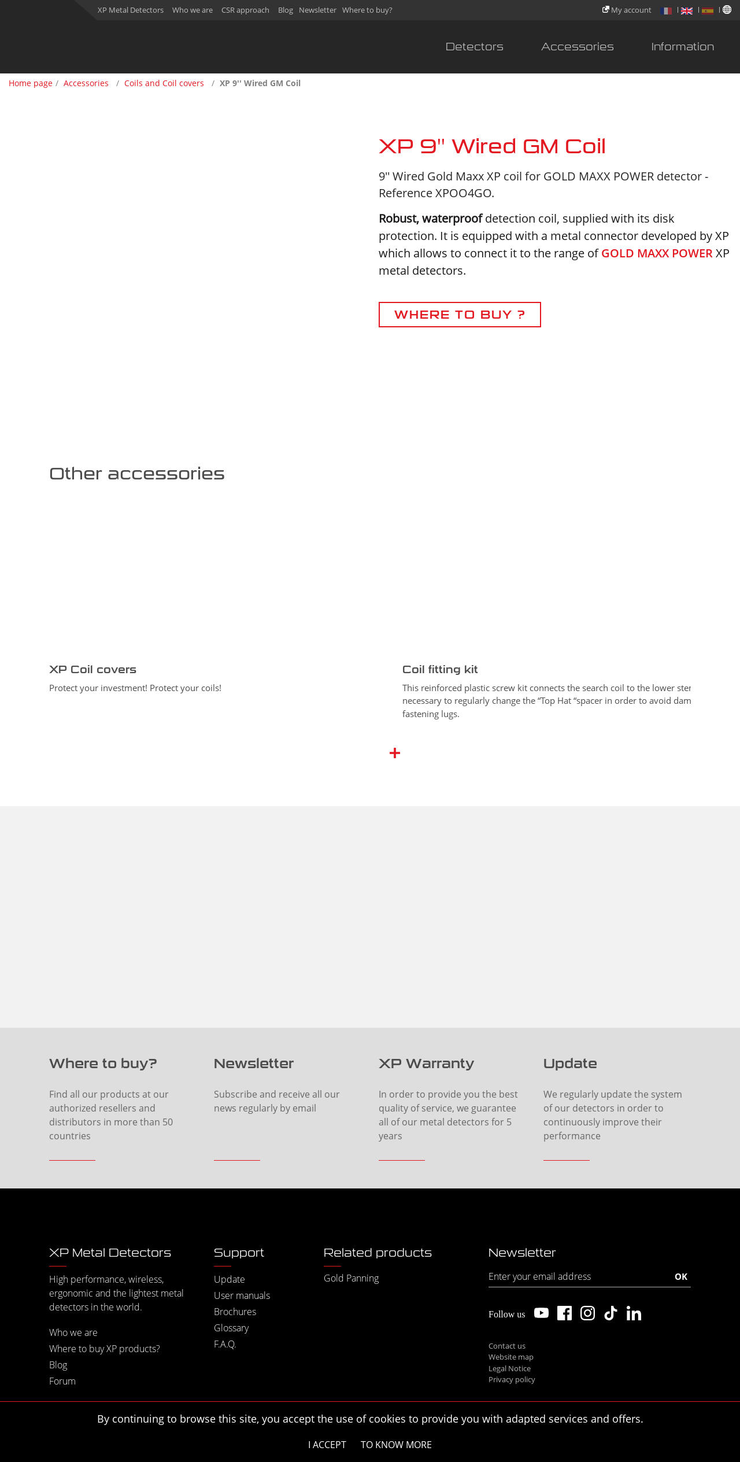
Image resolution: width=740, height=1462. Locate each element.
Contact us (507, 1346)
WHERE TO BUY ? (460, 314)
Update (229, 1279)
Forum (62, 1381)
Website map (511, 1357)
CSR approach (245, 10)
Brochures (235, 1311)
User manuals (242, 1295)
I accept (327, 1444)
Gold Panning (351, 1278)
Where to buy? (367, 10)
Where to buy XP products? (104, 1348)
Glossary (231, 1327)
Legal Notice (510, 1368)
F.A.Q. (225, 1344)
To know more (396, 1444)
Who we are (192, 10)
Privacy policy (512, 1379)
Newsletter (317, 10)
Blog (285, 10)
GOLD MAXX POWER (657, 253)
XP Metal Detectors (131, 10)
